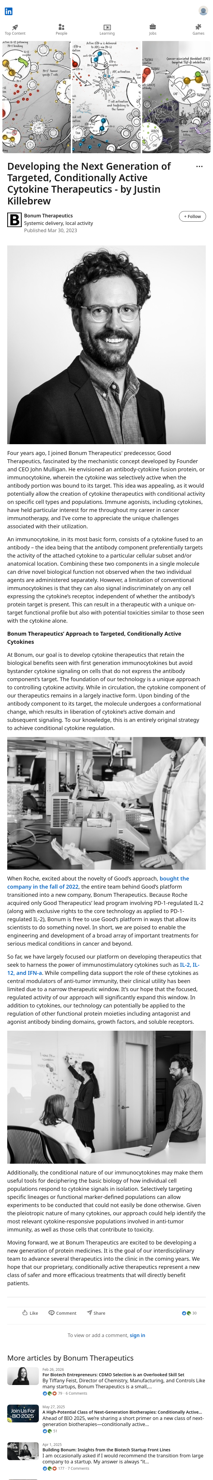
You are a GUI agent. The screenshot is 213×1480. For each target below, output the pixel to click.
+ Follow (192, 216)
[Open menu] (199, 166)
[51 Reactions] (50, 1431)
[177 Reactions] (53, 1468)
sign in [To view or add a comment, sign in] (138, 1335)
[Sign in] (203, 11)
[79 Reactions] (52, 1393)
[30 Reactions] (189, 1313)
